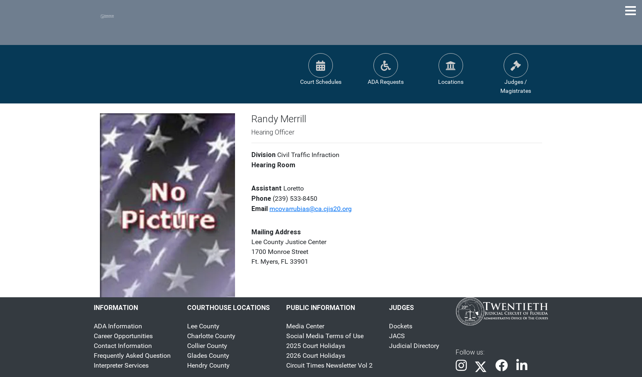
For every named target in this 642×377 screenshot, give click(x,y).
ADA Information (118, 326)
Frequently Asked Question (132, 355)
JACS (397, 336)
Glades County (208, 355)
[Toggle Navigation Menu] (630, 10)
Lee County (203, 326)
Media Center (305, 326)
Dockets (400, 326)
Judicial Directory (414, 346)
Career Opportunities (123, 336)
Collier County (207, 346)
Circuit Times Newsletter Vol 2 (329, 365)
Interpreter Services (121, 365)
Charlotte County (211, 336)
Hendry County (208, 365)
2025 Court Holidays (315, 346)
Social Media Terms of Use (325, 336)
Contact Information (123, 346)
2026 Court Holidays (315, 355)
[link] (461, 366)
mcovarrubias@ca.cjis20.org (310, 209)
